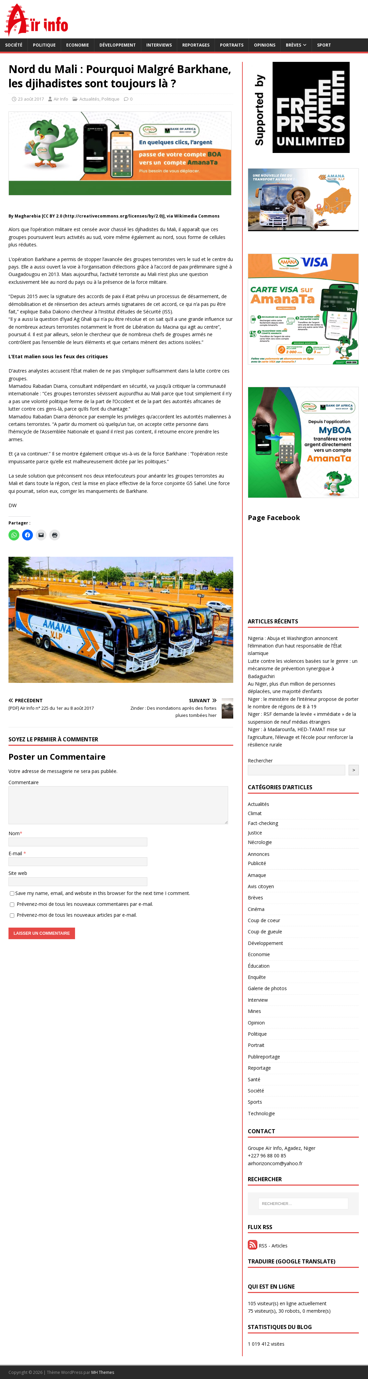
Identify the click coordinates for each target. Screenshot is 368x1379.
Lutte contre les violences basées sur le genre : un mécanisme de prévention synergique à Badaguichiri (302, 668)
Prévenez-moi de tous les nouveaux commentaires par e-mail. (85, 904)
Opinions (264, 45)
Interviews (159, 45)
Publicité (257, 863)
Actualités (89, 99)
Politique (44, 45)
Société (13, 45)
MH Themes (102, 1372)
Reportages (195, 45)
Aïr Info (61, 99)
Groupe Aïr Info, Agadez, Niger (281, 1148)
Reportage (259, 1068)
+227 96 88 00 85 (267, 1155)
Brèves (293, 45)
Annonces (259, 854)
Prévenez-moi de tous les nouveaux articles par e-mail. (77, 915)
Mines (254, 1011)
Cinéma (256, 909)
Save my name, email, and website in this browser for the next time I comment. (102, 893)
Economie (77, 45)
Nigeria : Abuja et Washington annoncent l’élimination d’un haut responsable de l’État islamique (295, 646)
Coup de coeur (264, 920)
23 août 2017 (31, 99)
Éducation (259, 966)
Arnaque (257, 875)
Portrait (256, 1045)
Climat (255, 813)
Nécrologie (260, 842)
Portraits (231, 45)
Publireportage (264, 1056)
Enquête (257, 977)
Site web (17, 873)
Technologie (261, 1113)
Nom (14, 833)
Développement (117, 45)
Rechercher (260, 760)
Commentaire (23, 782)
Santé (254, 1079)
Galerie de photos (267, 988)
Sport (324, 45)
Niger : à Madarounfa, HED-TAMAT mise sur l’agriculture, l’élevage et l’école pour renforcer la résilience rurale (300, 737)
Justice (255, 832)
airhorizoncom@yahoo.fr (275, 1163)
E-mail (15, 853)
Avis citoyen (261, 886)
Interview (258, 1000)
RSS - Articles (268, 1245)
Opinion (256, 1022)
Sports (255, 1102)
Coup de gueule (265, 931)
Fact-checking (263, 823)
